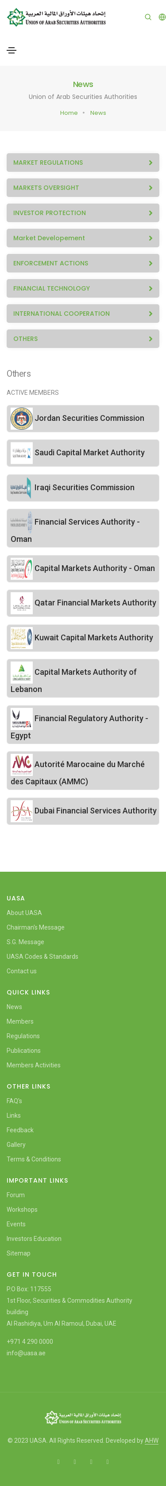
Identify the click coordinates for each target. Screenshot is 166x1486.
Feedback (20, 1130)
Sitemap (19, 1253)
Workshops (22, 1209)
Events (16, 1224)
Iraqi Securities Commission (73, 487)
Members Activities (34, 1065)
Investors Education (34, 1238)
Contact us (22, 971)
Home (69, 113)
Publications (24, 1050)
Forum (16, 1195)
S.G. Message (25, 941)
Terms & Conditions (34, 1159)
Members (20, 1021)
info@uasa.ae (26, 1353)
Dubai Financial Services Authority (84, 810)
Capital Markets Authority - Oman (83, 568)
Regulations (23, 1036)
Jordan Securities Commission (77, 418)
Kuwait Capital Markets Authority (82, 637)
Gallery (16, 1144)
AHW (151, 1440)
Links (14, 1115)
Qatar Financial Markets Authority (83, 602)
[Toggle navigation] (11, 50)
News (98, 113)
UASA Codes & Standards (42, 956)
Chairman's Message (36, 927)
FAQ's (14, 1100)
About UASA (24, 912)
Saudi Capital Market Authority (78, 452)
